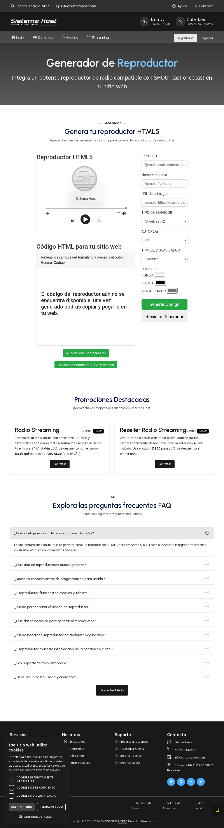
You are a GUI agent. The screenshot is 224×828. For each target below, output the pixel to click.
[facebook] (171, 782)
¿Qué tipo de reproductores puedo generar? (50, 565)
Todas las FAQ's (112, 690)
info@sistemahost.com (76, 6)
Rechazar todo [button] (51, 807)
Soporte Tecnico (130, 755)
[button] (37, 816)
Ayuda (179, 6)
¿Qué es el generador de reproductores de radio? (54, 533)
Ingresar (207, 37)
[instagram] (191, 782)
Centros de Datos (78, 762)
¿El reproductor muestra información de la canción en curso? (63, 649)
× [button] (65, 741)
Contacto (204, 6)
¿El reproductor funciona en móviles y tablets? (51, 593)
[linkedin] (181, 782)
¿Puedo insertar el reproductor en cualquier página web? (60, 635)
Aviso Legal (200, 806)
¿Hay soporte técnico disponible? (41, 663)
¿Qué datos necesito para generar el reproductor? (55, 621)
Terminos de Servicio (142, 806)
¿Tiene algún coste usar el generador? (45, 677)
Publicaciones (76, 741)
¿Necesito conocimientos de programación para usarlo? (59, 579)
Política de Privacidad (172, 806)
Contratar (59, 464)
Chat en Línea (179, 742)
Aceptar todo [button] (21, 807)
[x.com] (201, 782)
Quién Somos (75, 755)
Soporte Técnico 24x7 (29, 6)
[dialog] (37, 780)
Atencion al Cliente (132, 748)
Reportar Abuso (129, 762)
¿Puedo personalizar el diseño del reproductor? (52, 607)
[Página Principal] (34, 21)
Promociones (75, 748)
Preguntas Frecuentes (133, 741)
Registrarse (185, 37)
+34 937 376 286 (181, 749)
